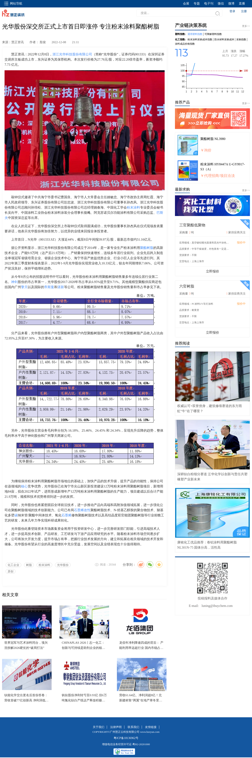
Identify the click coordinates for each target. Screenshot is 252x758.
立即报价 (212, 271)
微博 (231, 3)
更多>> (246, 103)
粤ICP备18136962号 (126, 738)
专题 (197, 3)
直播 (242, 3)
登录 (232, 11)
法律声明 (116, 727)
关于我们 (98, 727)
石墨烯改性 (82, 510)
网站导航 (13, 3)
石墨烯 (66, 515)
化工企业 (13, 565)
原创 (10, 571)
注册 (244, 11)
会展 (186, 3)
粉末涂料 (133, 207)
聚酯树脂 (146, 247)
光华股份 (63, 565)
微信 (221, 3)
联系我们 (133, 727)
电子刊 (208, 3)
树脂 (29, 565)
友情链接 (151, 727)
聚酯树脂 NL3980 (212, 139)
